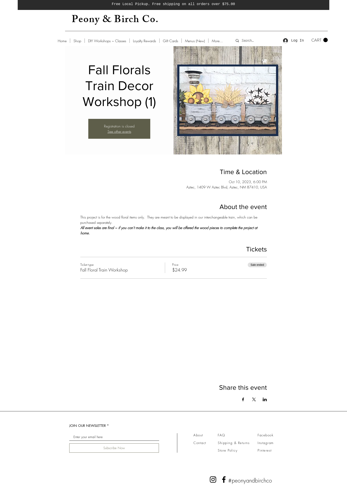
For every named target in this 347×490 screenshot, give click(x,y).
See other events (119, 131)
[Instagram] (213, 479)
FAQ (221, 435)
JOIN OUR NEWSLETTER (87, 425)
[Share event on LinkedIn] (265, 399)
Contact (199, 443)
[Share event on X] (254, 399)
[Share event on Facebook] (243, 399)
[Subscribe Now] (114, 448)
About (198, 435)
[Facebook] (224, 479)
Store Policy (227, 450)
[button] (319, 40)
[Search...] (254, 41)
